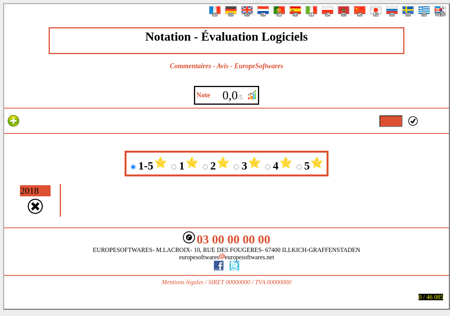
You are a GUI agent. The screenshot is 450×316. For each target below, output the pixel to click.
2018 (29, 191)
